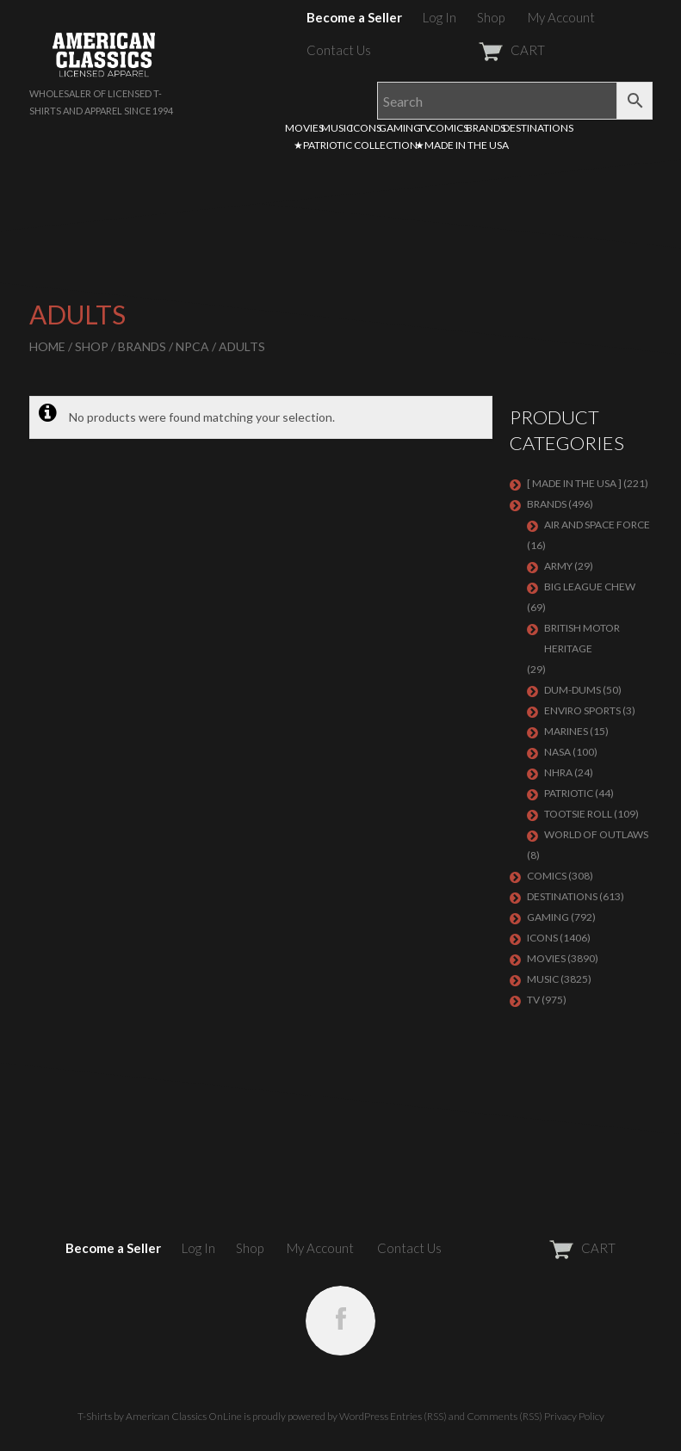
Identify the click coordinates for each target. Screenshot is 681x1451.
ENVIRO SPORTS (582, 710)
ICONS (365, 127)
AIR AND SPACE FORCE (597, 524)
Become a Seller (354, 17)
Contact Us (338, 50)
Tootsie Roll (578, 813)
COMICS (448, 127)
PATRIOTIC (568, 793)
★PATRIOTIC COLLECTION (356, 145)
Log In (439, 17)
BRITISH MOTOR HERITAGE (582, 638)
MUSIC (337, 127)
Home (47, 346)
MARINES (566, 731)
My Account (561, 17)
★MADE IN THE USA (462, 145)
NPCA (192, 346)
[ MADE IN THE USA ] (574, 483)
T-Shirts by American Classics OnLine (159, 1416)
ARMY (558, 565)
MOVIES (304, 127)
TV (424, 127)
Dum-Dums (572, 689)
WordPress (363, 1416)
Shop (491, 17)
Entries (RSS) (418, 1416)
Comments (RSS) (504, 1416)
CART (469, 50)
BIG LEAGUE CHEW (589, 586)
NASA (557, 751)
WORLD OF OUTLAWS (596, 834)
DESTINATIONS (538, 127)
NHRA (558, 772)
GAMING (400, 127)
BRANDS (485, 127)
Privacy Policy (574, 1416)
